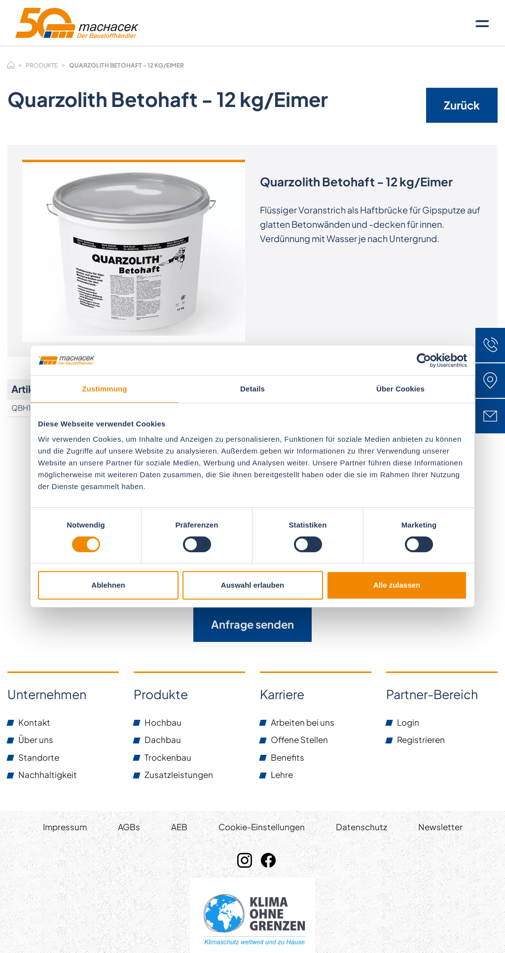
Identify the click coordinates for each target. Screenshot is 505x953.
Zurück (462, 105)
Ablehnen (108, 585)
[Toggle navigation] (482, 23)
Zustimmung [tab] (104, 389)
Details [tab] (252, 389)
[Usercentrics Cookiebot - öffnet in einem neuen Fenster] (424, 360)
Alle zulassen (396, 585)
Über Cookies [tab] (400, 389)
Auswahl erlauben (252, 585)
